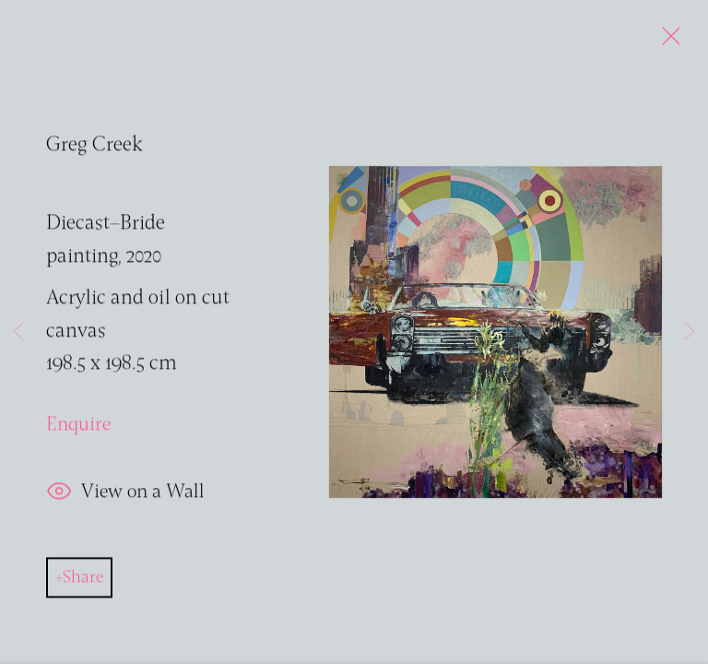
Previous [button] (18, 332)
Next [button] (689, 332)
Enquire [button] (78, 428)
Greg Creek (94, 148)
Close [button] (666, 41)
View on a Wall (125, 495)
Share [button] (83, 580)
